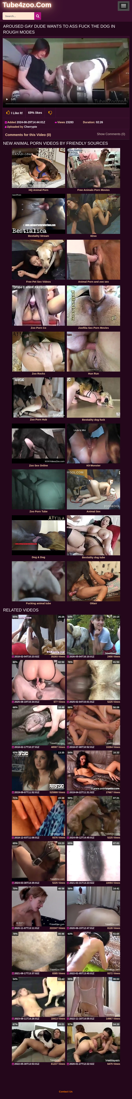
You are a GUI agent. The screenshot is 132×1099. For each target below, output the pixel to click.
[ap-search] (22, 16)
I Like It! (14, 112)
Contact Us (66, 1091)
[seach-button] (37, 16)
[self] (21, 5)
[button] (123, 6)
